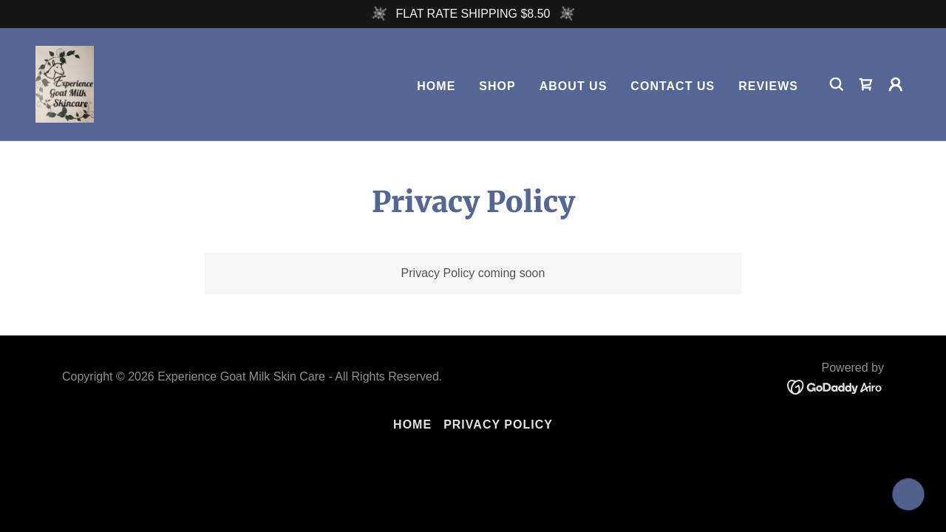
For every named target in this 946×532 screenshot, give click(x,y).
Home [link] (436, 86)
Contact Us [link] (672, 86)
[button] (896, 84)
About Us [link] (574, 86)
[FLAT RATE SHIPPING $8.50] (473, 14)
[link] (65, 83)
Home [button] (412, 424)
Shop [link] (497, 86)
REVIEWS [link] (768, 86)
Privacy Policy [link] (498, 424)
